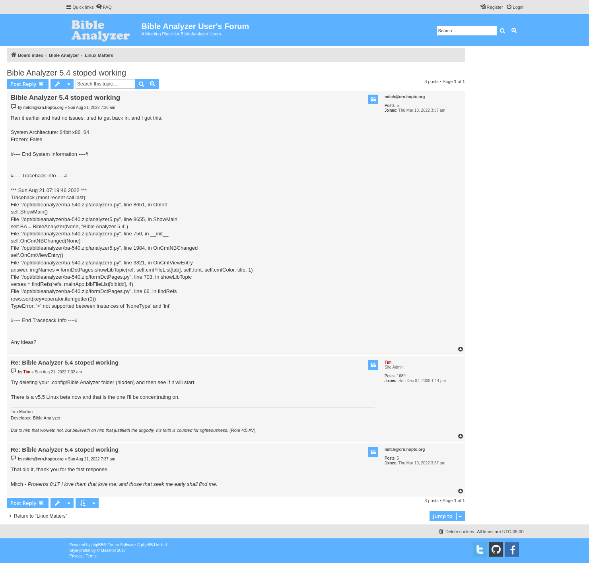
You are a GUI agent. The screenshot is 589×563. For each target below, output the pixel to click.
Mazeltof (108, 550)
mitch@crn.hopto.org (405, 97)
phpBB (97, 545)
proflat (85, 550)
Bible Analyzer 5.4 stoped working (66, 72)
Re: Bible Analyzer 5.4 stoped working (65, 362)
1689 (401, 376)
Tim (388, 362)
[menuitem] (104, 7)
